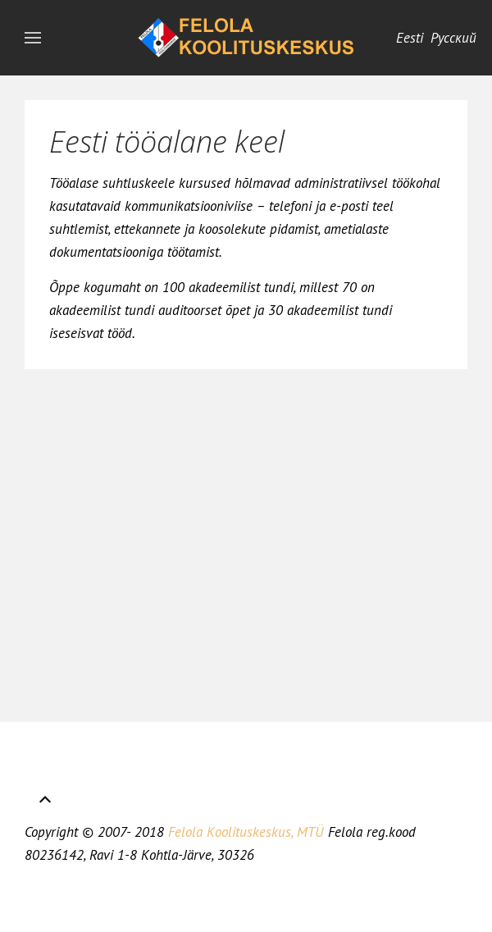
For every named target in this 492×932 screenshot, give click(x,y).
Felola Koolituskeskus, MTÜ (246, 832)
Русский (453, 38)
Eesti (411, 38)
